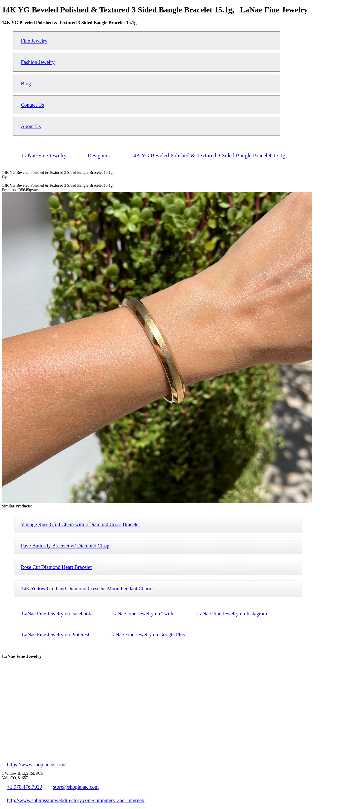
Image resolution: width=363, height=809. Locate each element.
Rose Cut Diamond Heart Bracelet (56, 567)
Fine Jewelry (34, 41)
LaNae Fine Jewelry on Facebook (56, 613)
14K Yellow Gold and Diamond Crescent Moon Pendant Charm (87, 588)
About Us (31, 126)
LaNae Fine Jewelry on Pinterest (55, 634)
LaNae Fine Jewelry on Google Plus (147, 634)
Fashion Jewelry (38, 62)
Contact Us (32, 105)
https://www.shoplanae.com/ (36, 764)
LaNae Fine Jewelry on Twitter (144, 613)
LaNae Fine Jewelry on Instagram (232, 613)
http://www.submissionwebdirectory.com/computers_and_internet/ (76, 800)
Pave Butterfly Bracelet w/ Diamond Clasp (65, 545)
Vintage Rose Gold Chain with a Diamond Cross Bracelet (80, 524)
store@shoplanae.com (76, 787)
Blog (26, 83)
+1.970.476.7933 (24, 787)
